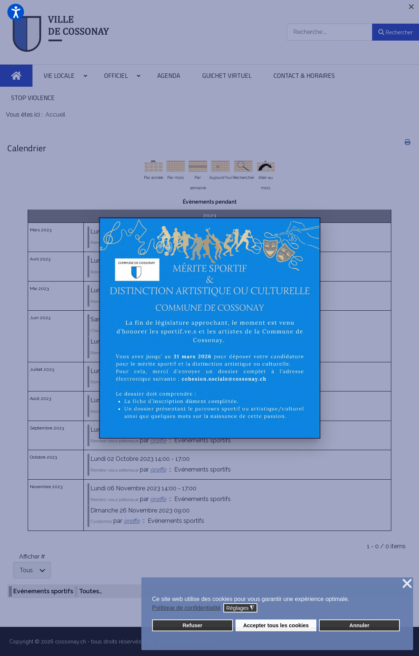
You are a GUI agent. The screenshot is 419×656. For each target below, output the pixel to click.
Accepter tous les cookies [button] (276, 625)
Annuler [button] (359, 625)
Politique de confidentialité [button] (186, 608)
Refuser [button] (192, 625)
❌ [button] (407, 584)
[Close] (411, 6)
